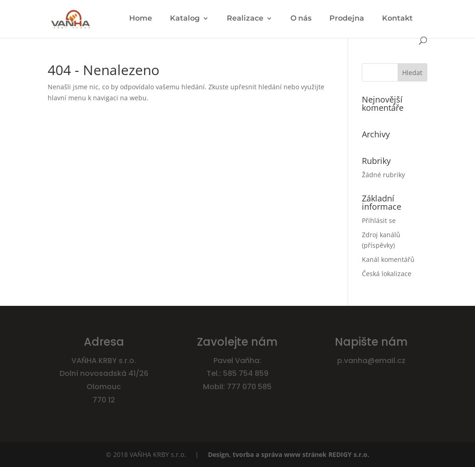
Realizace (245, 18)
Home (140, 18)
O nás (300, 18)
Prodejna (346, 18)
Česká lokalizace (386, 273)
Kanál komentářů (388, 259)
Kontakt (397, 18)
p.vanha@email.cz (371, 360)
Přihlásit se (379, 220)
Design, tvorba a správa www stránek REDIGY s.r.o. (288, 454)
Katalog (185, 18)
